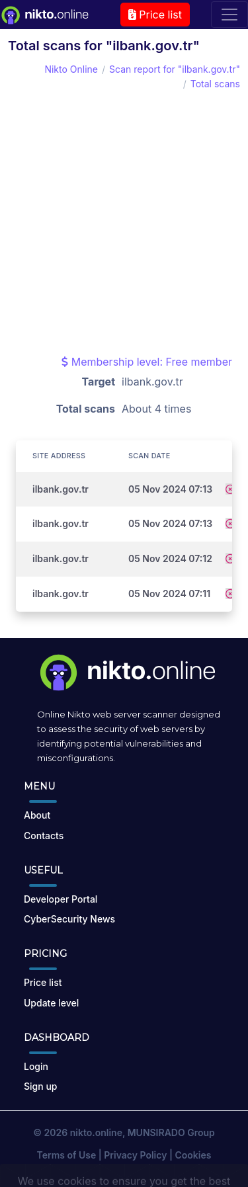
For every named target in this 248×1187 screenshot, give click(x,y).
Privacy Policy (135, 1155)
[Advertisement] (124, 223)
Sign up (40, 1086)
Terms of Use (67, 1155)
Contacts (43, 835)
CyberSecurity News (69, 918)
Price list (155, 14)
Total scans (215, 83)
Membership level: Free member (147, 361)
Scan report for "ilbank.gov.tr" (174, 69)
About (37, 815)
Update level (51, 1002)
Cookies (193, 1155)
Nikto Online (71, 69)
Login (36, 1066)
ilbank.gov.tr (60, 489)
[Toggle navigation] (229, 14)
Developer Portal (60, 899)
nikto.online (96, 1132)
